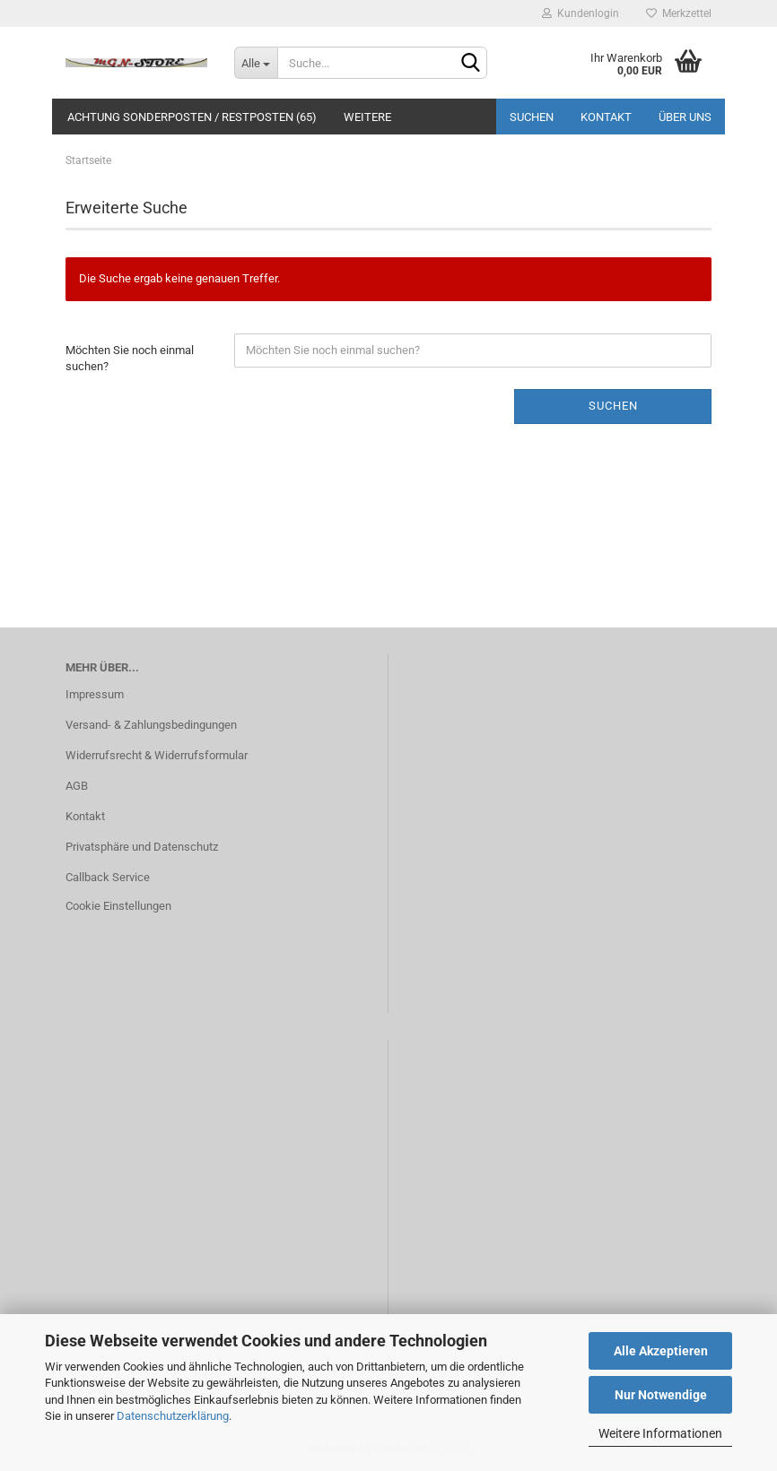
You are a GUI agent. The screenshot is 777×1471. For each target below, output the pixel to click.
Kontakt (606, 117)
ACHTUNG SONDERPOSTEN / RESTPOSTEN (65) (192, 117)
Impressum (94, 694)
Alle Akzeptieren (661, 1351)
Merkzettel (679, 13)
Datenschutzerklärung (173, 1416)
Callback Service (107, 877)
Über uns (685, 117)
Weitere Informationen (660, 1433)
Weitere (367, 117)
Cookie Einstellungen (118, 906)
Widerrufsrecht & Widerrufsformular (156, 755)
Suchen (532, 117)
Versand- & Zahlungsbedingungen (151, 724)
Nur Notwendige (661, 1395)
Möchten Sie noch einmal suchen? (129, 358)
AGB (76, 785)
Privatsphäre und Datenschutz (141, 846)
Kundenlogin (580, 13)
